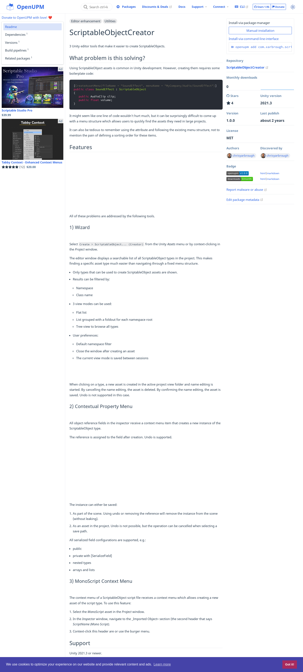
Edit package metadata (244, 199)
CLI (242, 6)
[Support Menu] (199, 7)
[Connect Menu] (221, 7)
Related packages (18, 58)
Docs (181, 7)
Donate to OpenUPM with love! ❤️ (27, 17)
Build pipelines (17, 50)
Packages (129, 7)
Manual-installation (260, 30)
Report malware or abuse (246, 189)
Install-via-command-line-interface (254, 39)
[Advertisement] (146, 184)
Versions (12, 42)
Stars (261, 7)
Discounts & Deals (157, 6)
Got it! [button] (289, 664)
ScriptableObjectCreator (247, 67)
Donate (278, 7)
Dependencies (16, 34)
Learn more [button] (162, 664)
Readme (11, 27)
